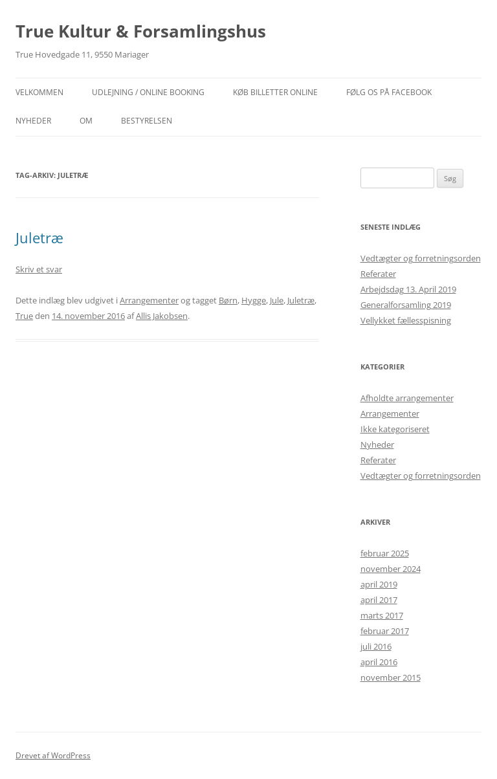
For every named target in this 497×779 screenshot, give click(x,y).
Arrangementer (149, 300)
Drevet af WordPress (53, 755)
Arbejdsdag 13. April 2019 (408, 289)
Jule (276, 300)
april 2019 (378, 584)
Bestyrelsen (146, 120)
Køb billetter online (275, 92)
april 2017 (378, 600)
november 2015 (390, 677)
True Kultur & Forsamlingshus (141, 31)
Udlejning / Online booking (148, 92)
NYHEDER (33, 120)
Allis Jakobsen (162, 316)
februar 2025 (384, 553)
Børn (228, 300)
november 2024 (390, 569)
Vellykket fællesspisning (405, 320)
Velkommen (39, 92)
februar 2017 (384, 631)
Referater (378, 274)
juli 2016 (376, 646)
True (24, 316)
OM (86, 120)
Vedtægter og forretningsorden (420, 258)
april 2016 (378, 662)
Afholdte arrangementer (407, 398)
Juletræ (39, 237)
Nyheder (377, 444)
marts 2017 (381, 615)
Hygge (253, 300)
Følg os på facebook (389, 92)
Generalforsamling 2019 (405, 305)
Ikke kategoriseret (395, 429)
